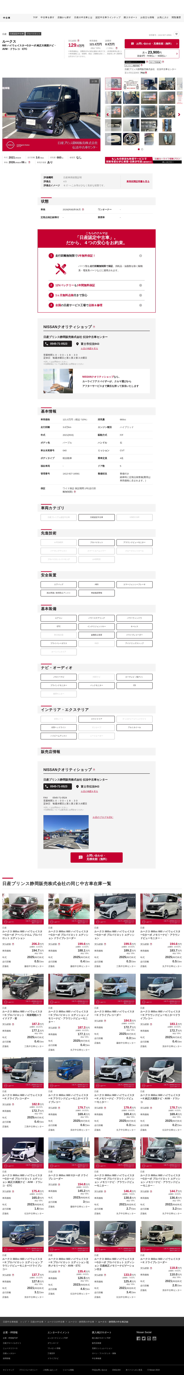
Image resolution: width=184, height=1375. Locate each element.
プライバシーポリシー (28, 1370)
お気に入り (163, 17)
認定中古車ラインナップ (108, 17)
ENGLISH (116, 1370)
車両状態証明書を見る (138, 181)
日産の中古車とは (83, 17)
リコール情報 (68, 1370)
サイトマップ (8, 1370)
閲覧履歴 (176, 17)
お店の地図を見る (89, 348)
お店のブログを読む (103, 817)
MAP (143, 72)
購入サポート (130, 17)
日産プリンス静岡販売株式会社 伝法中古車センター (150, 69)
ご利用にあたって (50, 1370)
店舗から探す (64, 17)
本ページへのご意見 (134, 1370)
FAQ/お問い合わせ (99, 1370)
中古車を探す (47, 17)
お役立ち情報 (147, 17)
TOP (35, 17)
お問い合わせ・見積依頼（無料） (97, 857)
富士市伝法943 (90, 343)
